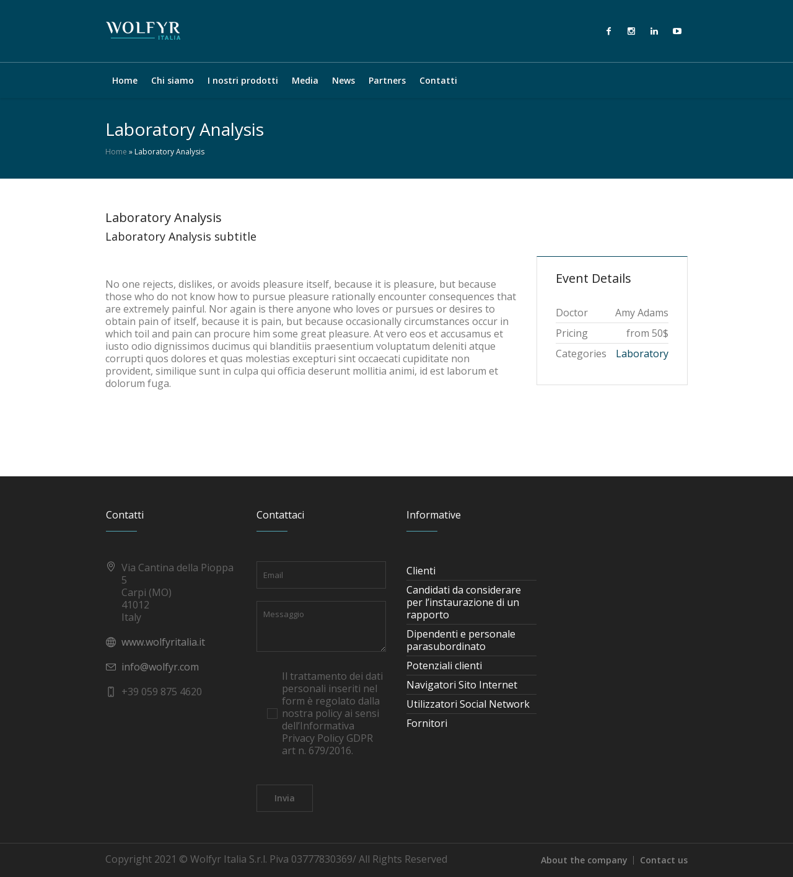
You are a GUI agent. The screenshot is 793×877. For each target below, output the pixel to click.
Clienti (421, 570)
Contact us (664, 860)
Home (116, 151)
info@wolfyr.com (160, 667)
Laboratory (642, 353)
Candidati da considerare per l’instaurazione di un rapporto (463, 602)
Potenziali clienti (444, 665)
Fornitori (426, 723)
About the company (584, 860)
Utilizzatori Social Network (468, 704)
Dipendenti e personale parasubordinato (460, 640)
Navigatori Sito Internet (461, 685)
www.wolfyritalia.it (163, 642)
